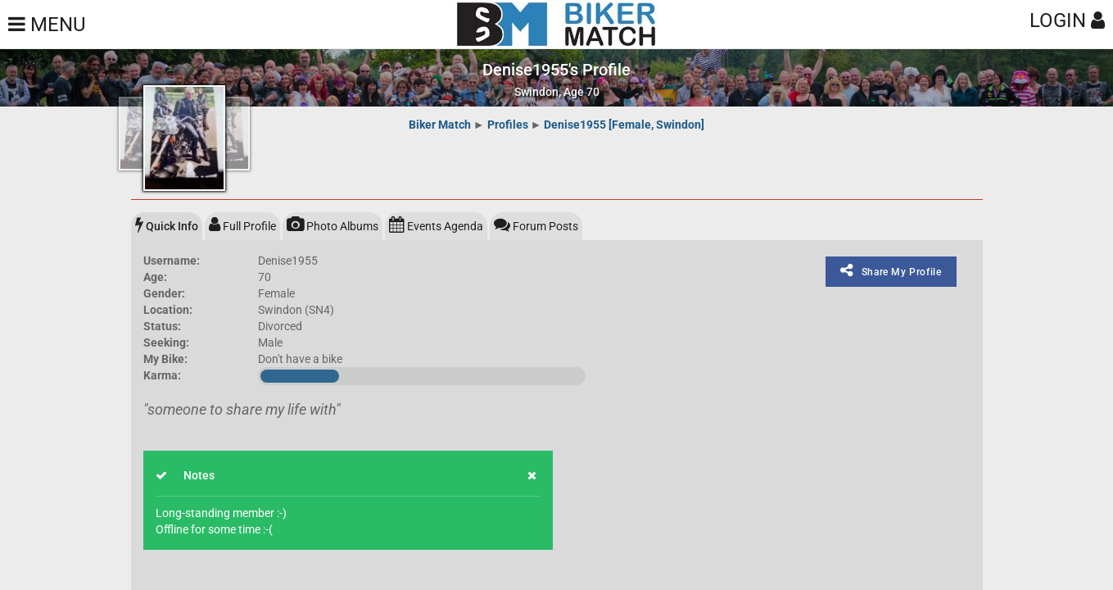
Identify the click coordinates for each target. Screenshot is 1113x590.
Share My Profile (890, 270)
